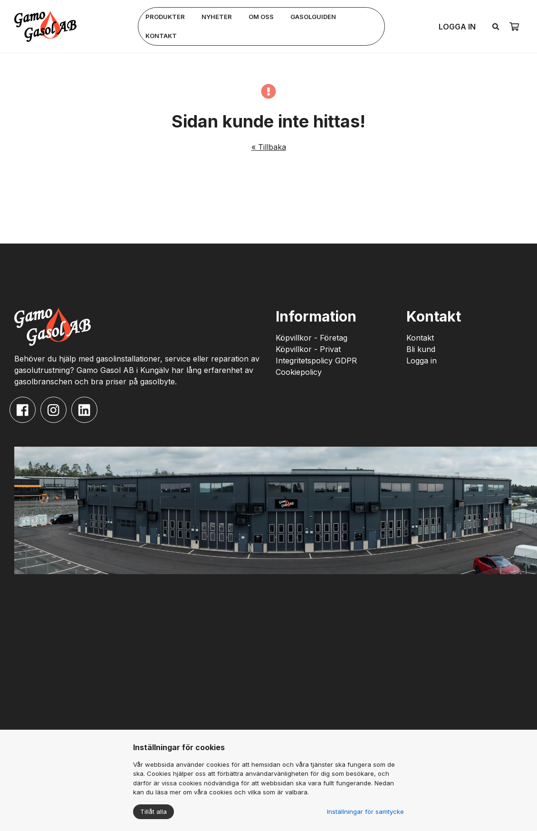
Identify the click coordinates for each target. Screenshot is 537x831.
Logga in (457, 26)
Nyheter (216, 16)
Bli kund (420, 349)
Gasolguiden (313, 16)
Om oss (261, 16)
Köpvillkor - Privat (308, 349)
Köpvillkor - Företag (311, 337)
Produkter (165, 16)
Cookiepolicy (299, 372)
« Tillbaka (268, 147)
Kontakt (161, 35)
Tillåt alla (153, 811)
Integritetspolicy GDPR (316, 360)
